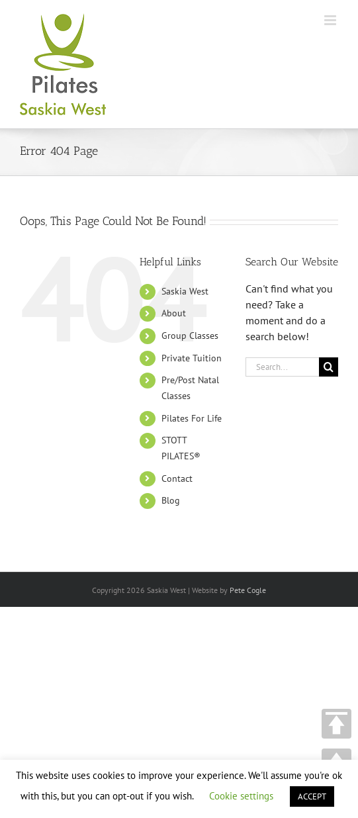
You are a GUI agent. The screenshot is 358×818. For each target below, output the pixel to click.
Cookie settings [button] (241, 796)
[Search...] (282, 367)
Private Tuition (191, 358)
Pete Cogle (248, 590)
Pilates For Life (191, 418)
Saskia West (184, 291)
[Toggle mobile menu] (331, 20)
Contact (177, 478)
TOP (336, 724)
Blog (170, 500)
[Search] (328, 367)
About (173, 313)
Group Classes (189, 335)
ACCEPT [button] (312, 796)
